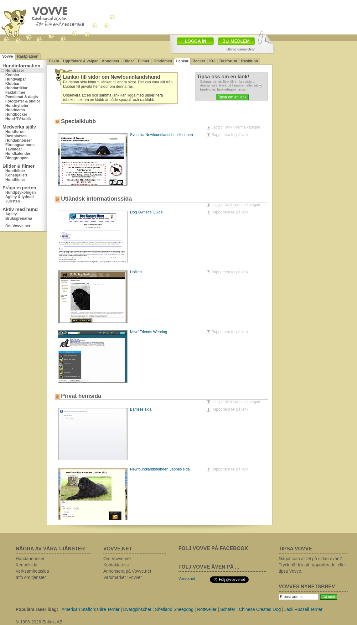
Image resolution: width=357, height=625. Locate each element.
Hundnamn (15, 110)
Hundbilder (15, 171)
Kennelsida (26, 564)
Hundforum (15, 131)
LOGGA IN (195, 41)
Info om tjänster (31, 577)
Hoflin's (136, 272)
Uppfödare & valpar (80, 61)
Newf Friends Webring (148, 332)
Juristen (12, 201)
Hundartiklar (16, 88)
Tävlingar (13, 149)
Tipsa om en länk (232, 97)
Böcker (199, 61)
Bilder (128, 61)
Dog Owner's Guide (146, 212)
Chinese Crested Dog (260, 609)
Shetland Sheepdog (174, 609)
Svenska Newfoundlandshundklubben (161, 135)
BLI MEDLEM (236, 41)
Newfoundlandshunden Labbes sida (160, 469)
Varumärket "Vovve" (122, 577)
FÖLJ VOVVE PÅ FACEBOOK (213, 548)
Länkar (182, 61)
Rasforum (228, 61)
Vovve (7, 56)
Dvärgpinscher (137, 609)
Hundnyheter (16, 105)
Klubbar (12, 83)
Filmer (143, 61)
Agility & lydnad (19, 197)
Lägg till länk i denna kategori (235, 127)
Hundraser (14, 70)
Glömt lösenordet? (240, 49)
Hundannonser (18, 140)
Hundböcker (16, 114)
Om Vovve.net (17, 226)
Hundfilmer (15, 179)
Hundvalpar (15, 79)
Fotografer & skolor (22, 101)
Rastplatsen (27, 56)
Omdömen (162, 61)
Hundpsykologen (20, 192)
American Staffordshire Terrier (90, 609)
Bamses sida (141, 409)
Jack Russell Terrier (303, 609)
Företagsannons (19, 145)
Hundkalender (17, 153)
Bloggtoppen (16, 158)
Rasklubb (249, 61)
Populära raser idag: (37, 609)
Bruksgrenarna (18, 218)
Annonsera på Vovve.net (127, 571)
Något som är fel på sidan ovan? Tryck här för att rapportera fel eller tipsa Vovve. (312, 565)
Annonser (110, 61)
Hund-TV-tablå (18, 119)
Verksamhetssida (32, 571)
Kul (212, 61)
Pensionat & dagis (21, 97)
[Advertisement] (315, 83)
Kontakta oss (116, 564)
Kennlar (12, 75)
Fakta (54, 61)
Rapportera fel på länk (229, 135)
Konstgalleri (16, 175)
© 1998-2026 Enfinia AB (39, 621)
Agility (11, 214)
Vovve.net (186, 578)
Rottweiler (206, 609)
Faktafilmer (15, 92)
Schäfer (227, 609)
